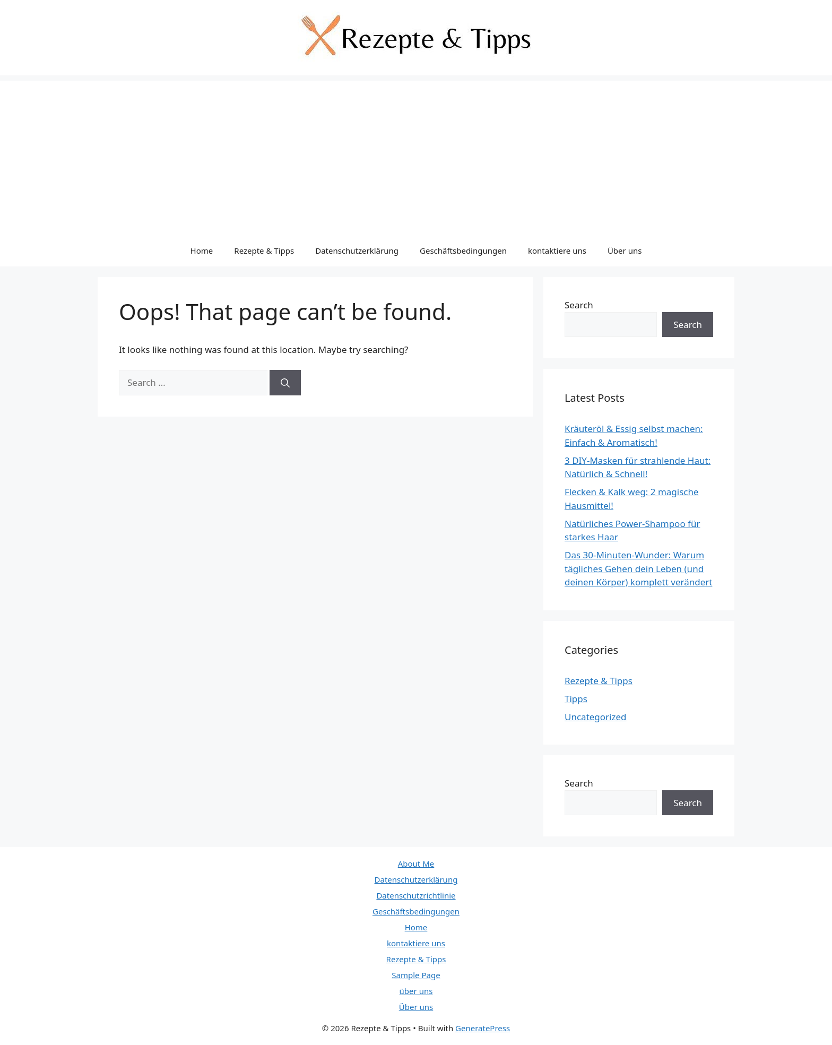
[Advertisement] (416, 155)
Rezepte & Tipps (264, 250)
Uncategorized (596, 717)
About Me (416, 863)
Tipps (576, 699)
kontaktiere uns (557, 250)
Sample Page (416, 975)
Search (579, 305)
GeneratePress (482, 1028)
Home (201, 250)
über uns (416, 991)
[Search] (285, 382)
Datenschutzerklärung (356, 250)
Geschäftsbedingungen (463, 250)
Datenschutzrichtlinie (415, 895)
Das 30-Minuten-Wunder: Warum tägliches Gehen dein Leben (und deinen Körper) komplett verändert (638, 568)
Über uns (625, 250)
